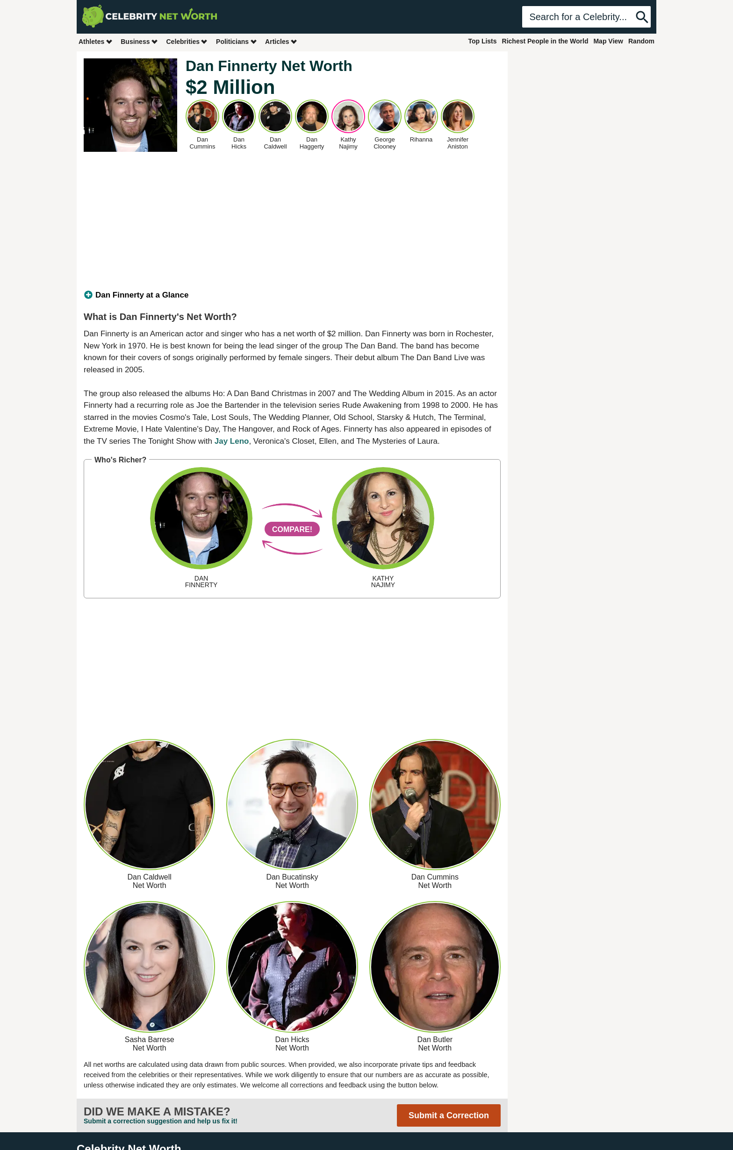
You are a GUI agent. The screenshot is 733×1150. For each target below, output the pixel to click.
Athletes (96, 41)
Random (641, 41)
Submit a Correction (449, 1115)
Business (139, 41)
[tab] (292, 295)
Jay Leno (232, 441)
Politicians (236, 41)
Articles (281, 41)
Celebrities (187, 41)
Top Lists (482, 41)
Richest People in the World (545, 41)
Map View (608, 41)
